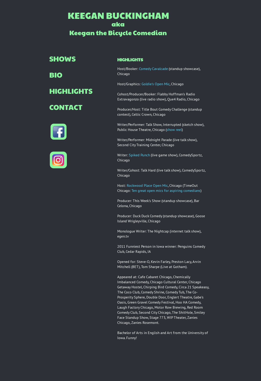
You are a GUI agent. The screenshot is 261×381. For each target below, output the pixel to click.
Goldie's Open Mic (156, 84)
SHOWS (62, 58)
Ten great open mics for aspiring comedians (165, 190)
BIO (55, 74)
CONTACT (65, 107)
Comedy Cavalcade (153, 68)
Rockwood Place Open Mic (147, 185)
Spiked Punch (139, 155)
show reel (174, 129)
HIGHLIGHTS (70, 91)
